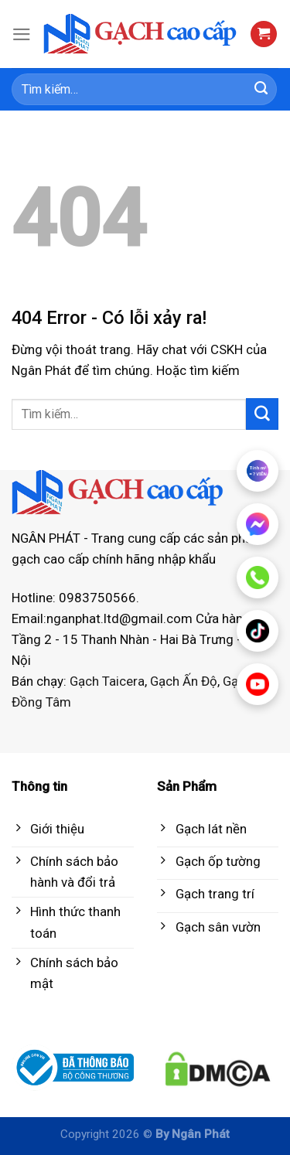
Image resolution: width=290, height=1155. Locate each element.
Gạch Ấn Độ (183, 681)
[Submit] (261, 90)
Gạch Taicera (107, 681)
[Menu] (22, 34)
